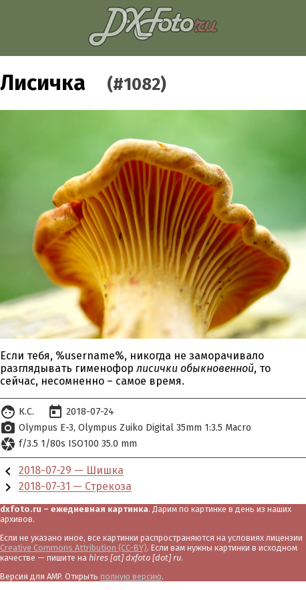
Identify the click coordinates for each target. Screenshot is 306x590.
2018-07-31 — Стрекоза (75, 487)
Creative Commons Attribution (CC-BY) (73, 548)
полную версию (131, 576)
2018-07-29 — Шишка (71, 471)
